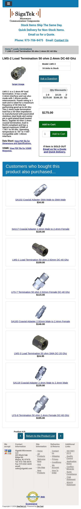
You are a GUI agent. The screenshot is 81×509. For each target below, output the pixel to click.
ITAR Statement (71, 478)
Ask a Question (48, 78)
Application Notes (71, 462)
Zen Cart (40, 506)
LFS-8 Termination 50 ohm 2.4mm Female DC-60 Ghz (40, 415)
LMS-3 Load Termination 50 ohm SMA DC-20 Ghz (40, 353)
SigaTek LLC (21, 506)
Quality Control (70, 457)
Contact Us (61, 40)
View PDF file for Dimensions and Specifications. (16, 142)
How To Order (55, 471)
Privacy (55, 459)
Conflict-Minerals (70, 468)
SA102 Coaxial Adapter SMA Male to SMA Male (40, 199)
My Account (55, 466)
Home (8, 48)
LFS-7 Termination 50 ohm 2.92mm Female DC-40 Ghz (40, 292)
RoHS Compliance (72, 473)
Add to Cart (58, 134)
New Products (41, 471)
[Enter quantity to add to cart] (46, 134)
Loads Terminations (22, 48)
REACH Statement (71, 483)
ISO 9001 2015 (70, 452)
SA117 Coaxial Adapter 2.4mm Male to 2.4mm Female (40, 229)
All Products (41, 455)
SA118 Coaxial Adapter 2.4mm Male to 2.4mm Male (40, 382)
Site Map (41, 467)
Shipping (55, 456)
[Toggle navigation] (8, 3)
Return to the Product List (40, 435)
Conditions (56, 462)
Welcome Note (41, 460)
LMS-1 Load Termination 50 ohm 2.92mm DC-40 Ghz (40, 259)
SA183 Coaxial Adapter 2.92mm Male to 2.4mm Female (40, 321)
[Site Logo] (40, 15)
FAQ (39, 464)
